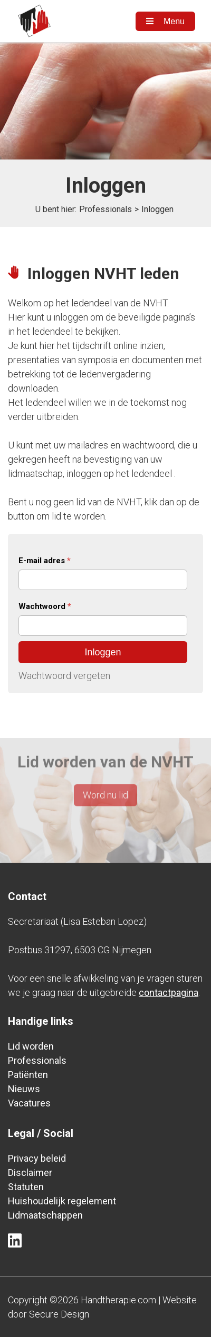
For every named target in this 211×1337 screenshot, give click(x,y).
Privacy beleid (37, 1158)
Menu (165, 21)
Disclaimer (30, 1172)
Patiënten (28, 1074)
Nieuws (24, 1088)
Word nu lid (105, 779)
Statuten (26, 1186)
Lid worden (31, 1046)
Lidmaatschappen (45, 1215)
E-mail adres (44, 560)
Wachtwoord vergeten (64, 675)
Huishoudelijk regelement (62, 1200)
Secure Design (59, 1314)
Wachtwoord (44, 606)
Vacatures (29, 1103)
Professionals (105, 209)
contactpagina (168, 992)
